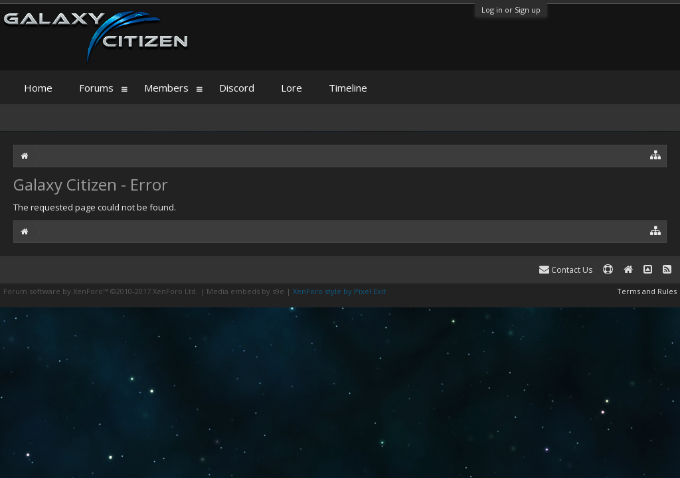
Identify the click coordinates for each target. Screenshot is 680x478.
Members (166, 87)
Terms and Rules (647, 291)
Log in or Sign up (511, 10)
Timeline (348, 87)
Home (38, 87)
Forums (96, 87)
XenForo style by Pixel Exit (339, 291)
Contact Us (565, 270)
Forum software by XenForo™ (100, 291)
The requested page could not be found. (94, 207)
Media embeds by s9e (245, 291)
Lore (291, 87)
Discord (236, 87)
